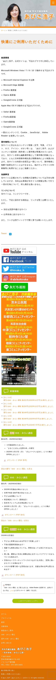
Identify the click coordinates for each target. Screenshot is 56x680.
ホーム (3, 30)
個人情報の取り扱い (8, 670)
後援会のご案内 (7, 630)
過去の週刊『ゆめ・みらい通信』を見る (16, 469)
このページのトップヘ (28, 601)
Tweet (4, 233)
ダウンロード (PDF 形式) (17, 460)
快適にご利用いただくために (11, 674)
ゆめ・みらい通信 (8, 634)
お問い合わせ (6, 643)
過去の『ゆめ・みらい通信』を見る (15, 520)
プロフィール (6, 618)
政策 (3, 622)
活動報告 (4, 626)
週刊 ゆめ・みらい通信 (10, 639)
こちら (12, 590)
